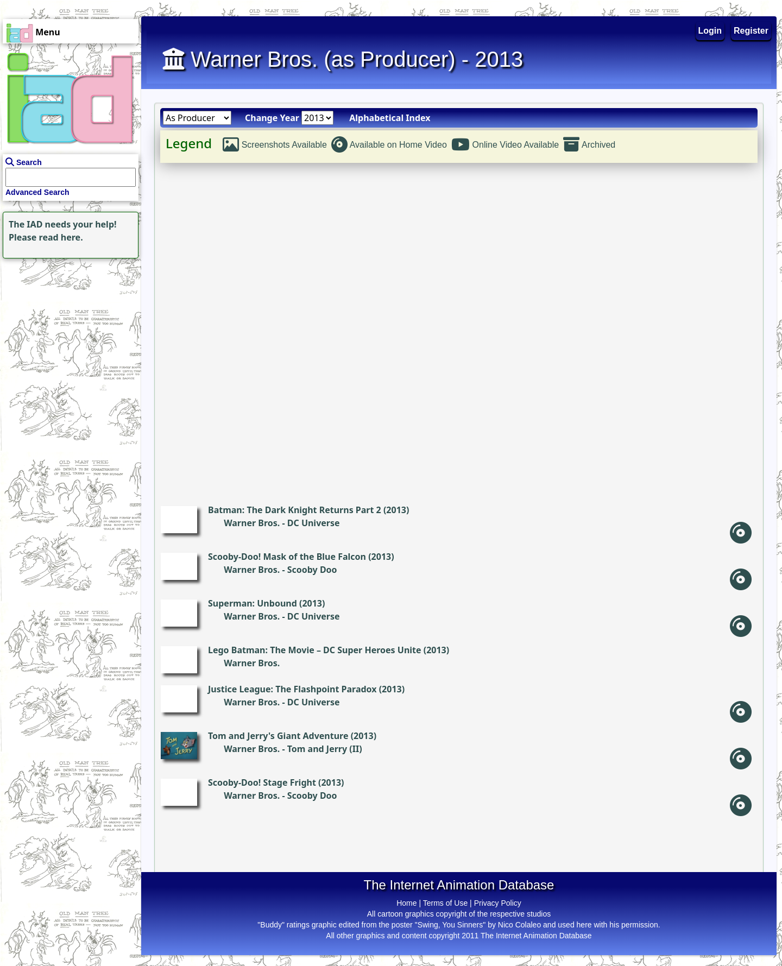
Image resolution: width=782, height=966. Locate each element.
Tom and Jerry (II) (324, 749)
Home (406, 903)
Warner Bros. (252, 523)
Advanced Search (37, 192)
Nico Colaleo (519, 924)
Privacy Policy (497, 903)
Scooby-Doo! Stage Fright (262, 782)
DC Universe (313, 523)
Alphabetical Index (389, 118)
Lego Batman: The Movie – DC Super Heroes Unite (314, 650)
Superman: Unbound (252, 603)
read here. (61, 237)
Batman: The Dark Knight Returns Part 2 (294, 510)
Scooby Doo (312, 570)
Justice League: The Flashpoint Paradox (292, 689)
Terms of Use (445, 903)
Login (710, 30)
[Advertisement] (68, 329)
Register (751, 30)
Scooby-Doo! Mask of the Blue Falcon (287, 557)
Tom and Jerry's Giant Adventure (278, 736)
